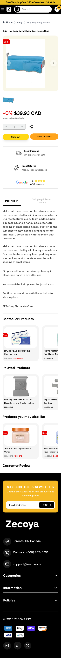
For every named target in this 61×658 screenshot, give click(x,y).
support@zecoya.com (28, 564)
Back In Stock (44, 136)
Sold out (15, 136)
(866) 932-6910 (37, 552)
